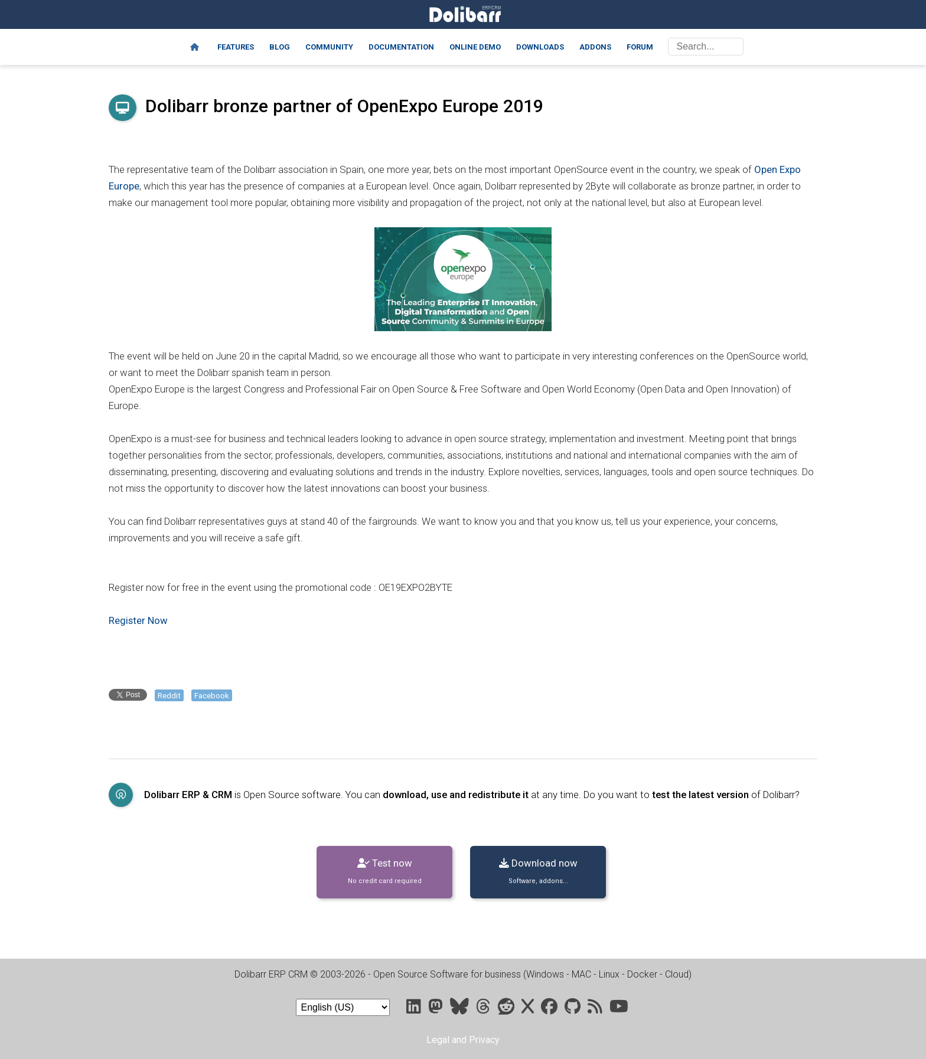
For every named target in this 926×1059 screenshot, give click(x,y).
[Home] (194, 47)
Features (235, 47)
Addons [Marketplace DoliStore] (595, 47)
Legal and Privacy (463, 1039)
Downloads (540, 47)
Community (329, 47)
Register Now (138, 620)
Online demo (475, 47)
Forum (640, 47)
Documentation (401, 47)
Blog (279, 47)
